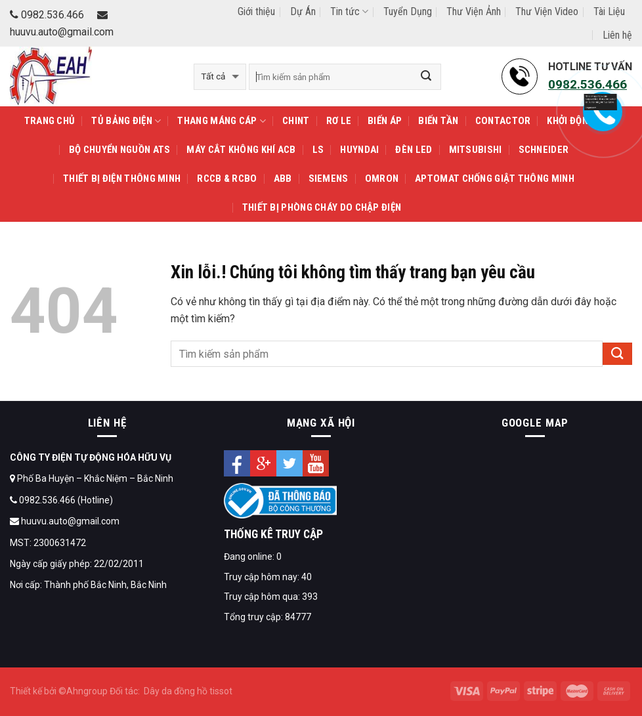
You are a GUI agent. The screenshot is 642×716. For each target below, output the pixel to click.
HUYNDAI (359, 150)
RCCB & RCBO (227, 178)
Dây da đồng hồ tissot (188, 691)
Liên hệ (617, 35)
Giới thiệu (256, 11)
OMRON (382, 178)
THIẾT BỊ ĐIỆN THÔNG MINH (122, 178)
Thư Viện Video (546, 11)
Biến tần (438, 121)
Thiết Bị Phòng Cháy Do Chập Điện (322, 207)
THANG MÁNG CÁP (221, 121)
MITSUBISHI (475, 150)
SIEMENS (329, 178)
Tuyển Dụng (407, 11)
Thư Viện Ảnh (473, 11)
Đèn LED (413, 150)
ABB (283, 178)
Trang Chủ (49, 121)
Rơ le (339, 121)
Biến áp (385, 121)
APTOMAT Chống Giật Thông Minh (494, 178)
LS (318, 150)
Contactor (503, 121)
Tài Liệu (609, 11)
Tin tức (349, 11)
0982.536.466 (47, 15)
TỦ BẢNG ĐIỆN (126, 121)
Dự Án (303, 11)
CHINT (296, 121)
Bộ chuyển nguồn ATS (120, 150)
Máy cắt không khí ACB (240, 150)
